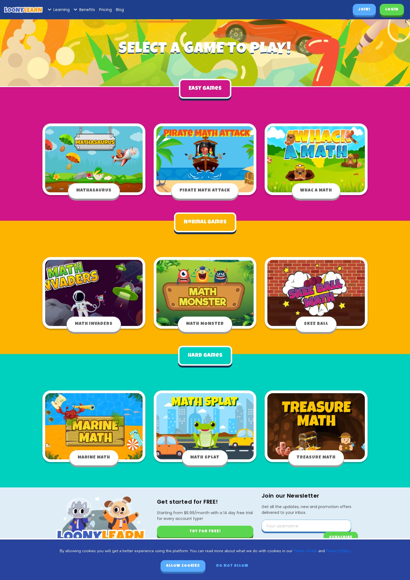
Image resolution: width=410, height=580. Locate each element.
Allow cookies (183, 566)
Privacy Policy (338, 551)
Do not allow (232, 566)
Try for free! (205, 530)
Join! (364, 10)
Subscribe (340, 536)
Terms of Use (305, 551)
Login (391, 10)
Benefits (84, 9)
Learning (59, 9)
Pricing (105, 9)
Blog (120, 9)
